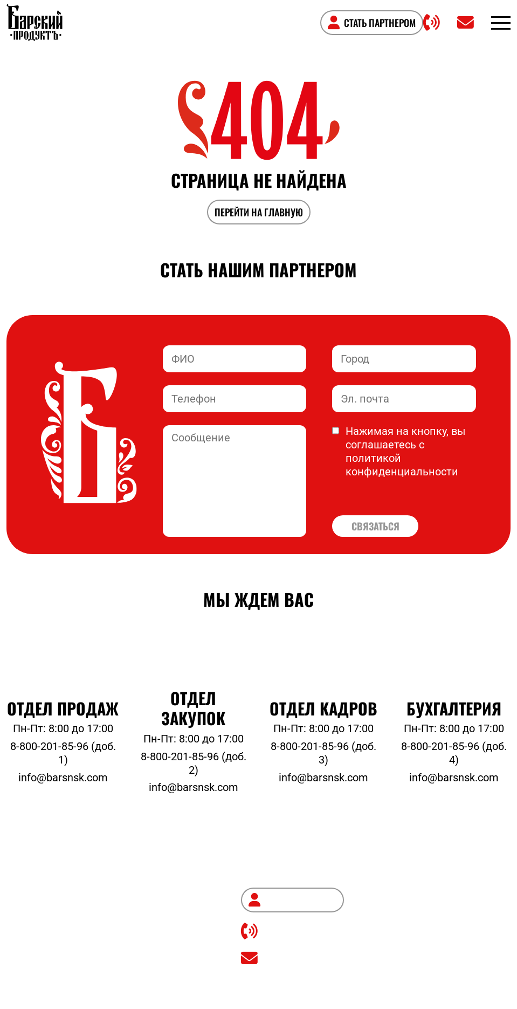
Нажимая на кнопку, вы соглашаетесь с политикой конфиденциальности (399, 451)
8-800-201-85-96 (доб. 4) (454, 753)
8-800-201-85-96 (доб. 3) (323, 753)
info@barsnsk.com (63, 778)
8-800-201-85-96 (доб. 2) (193, 763)
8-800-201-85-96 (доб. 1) (63, 753)
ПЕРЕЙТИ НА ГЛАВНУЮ (259, 212)
